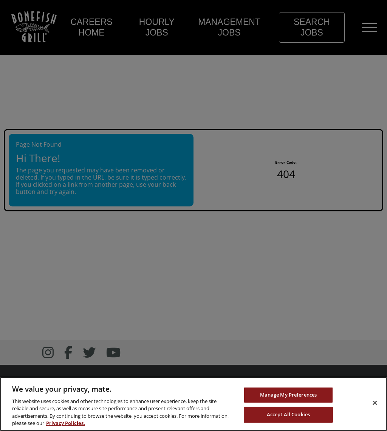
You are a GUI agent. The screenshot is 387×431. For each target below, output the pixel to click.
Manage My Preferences (288, 395)
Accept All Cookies (288, 414)
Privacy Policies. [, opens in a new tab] (65, 423)
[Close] (375, 403)
